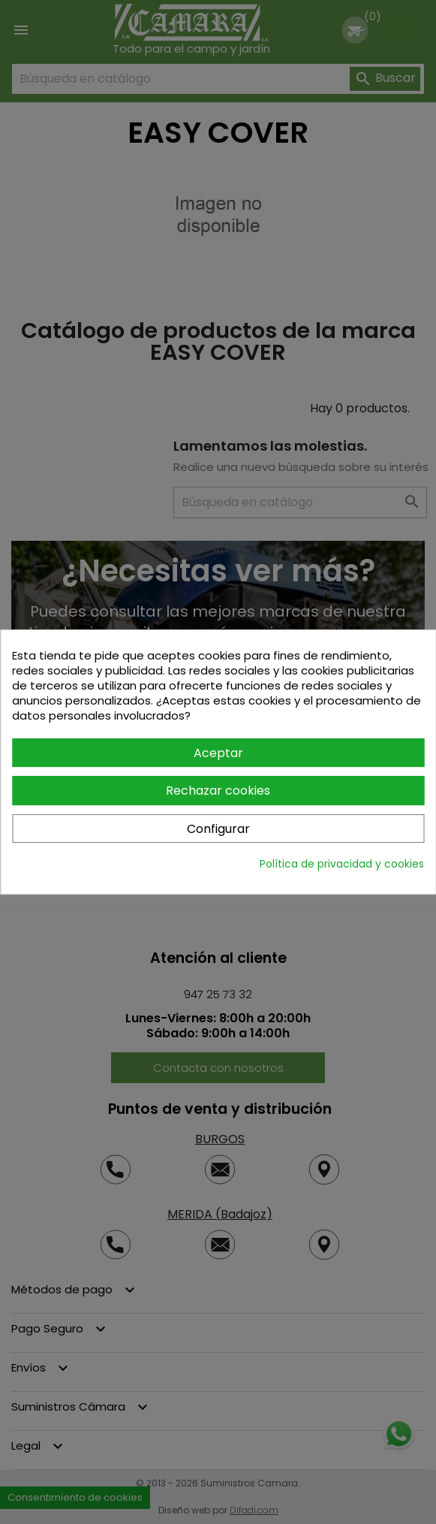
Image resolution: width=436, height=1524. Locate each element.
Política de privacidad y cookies (342, 863)
